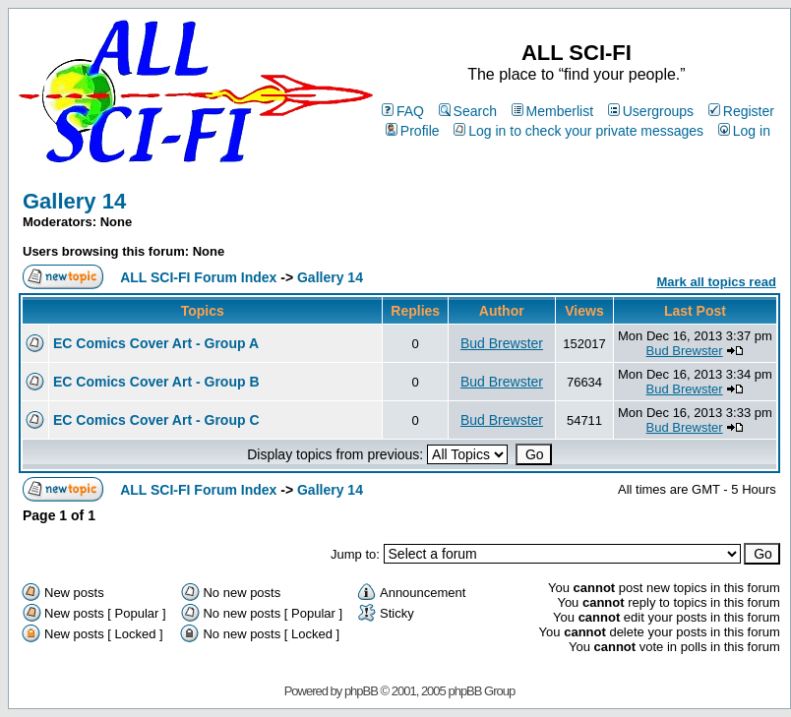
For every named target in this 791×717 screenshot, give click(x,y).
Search (468, 111)
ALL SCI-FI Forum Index (198, 277)
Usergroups (651, 111)
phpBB (361, 691)
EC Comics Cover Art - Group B (156, 381)
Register (741, 111)
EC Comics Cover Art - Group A (156, 343)
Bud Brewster (501, 343)
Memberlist (552, 111)
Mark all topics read (715, 281)
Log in (744, 131)
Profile (413, 131)
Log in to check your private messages (578, 131)
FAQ (403, 111)
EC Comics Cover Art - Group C (156, 420)
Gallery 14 (74, 201)
